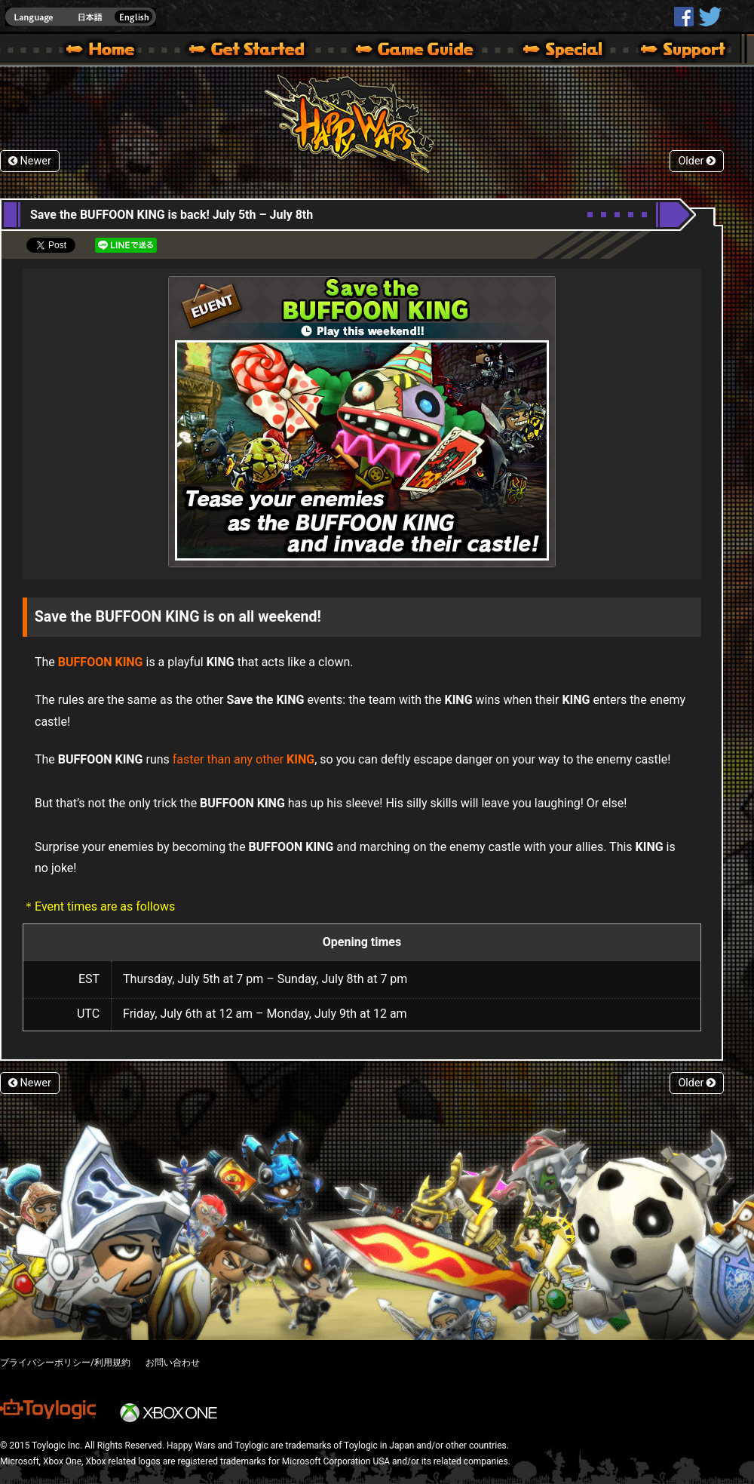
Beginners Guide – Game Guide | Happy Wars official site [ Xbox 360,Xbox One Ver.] (425, 51)
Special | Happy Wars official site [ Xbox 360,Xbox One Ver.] (557, 51)
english (80, 17)
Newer (29, 161)
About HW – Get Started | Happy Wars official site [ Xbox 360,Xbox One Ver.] (259, 51)
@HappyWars (709, 17)
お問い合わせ (173, 1362)
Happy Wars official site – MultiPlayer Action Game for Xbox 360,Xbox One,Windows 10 (103, 51)
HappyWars (684, 17)
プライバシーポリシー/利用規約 (65, 1362)
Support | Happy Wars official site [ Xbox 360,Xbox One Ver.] (670, 51)
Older (697, 161)
